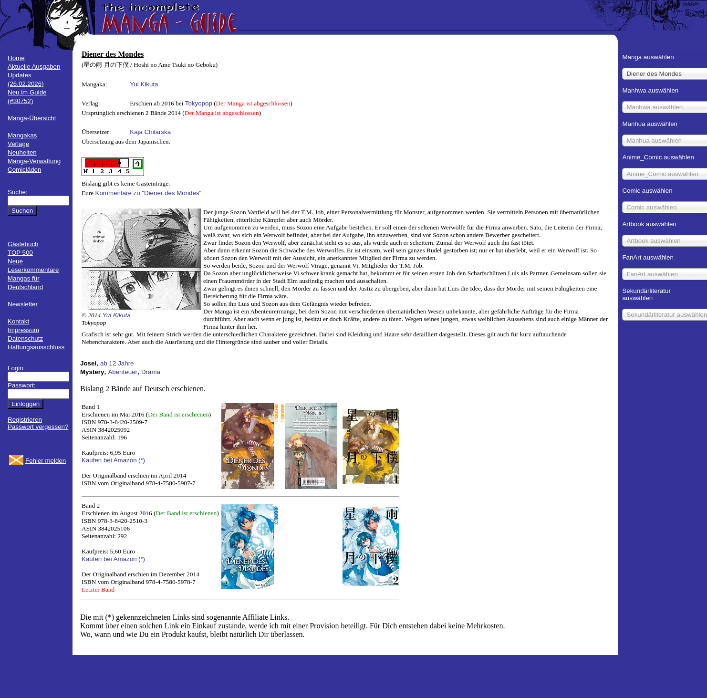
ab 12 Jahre (117, 363)
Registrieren (25, 419)
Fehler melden (45, 460)
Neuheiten (22, 152)
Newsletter (23, 304)
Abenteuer (122, 371)
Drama (150, 371)
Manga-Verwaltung (34, 161)
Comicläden (24, 169)
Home (16, 58)
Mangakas (22, 135)
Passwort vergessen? (38, 426)
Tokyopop (198, 103)
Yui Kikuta (144, 84)
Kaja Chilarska (150, 131)
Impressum (23, 329)
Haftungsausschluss (36, 347)
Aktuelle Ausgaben (34, 66)
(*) (141, 460)
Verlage (18, 143)
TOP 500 (20, 252)
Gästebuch (23, 244)
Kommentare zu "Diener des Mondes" (148, 193)
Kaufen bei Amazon (109, 460)
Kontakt (18, 321)
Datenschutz (25, 338)
